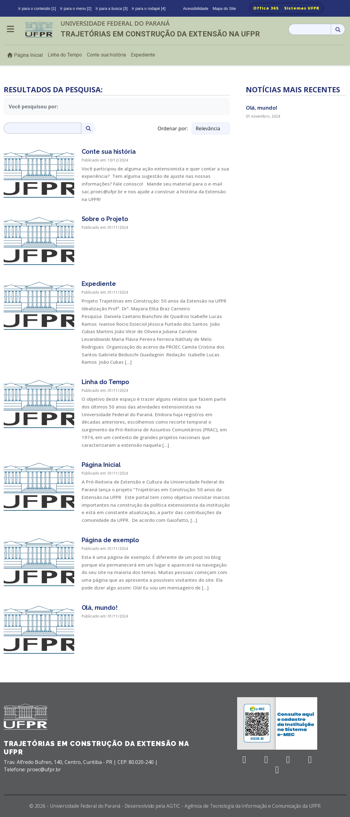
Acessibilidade (195, 8)
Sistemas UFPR (301, 8)
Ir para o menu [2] (76, 8)
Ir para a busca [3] (111, 8)
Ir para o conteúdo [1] (37, 8)
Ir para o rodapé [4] (148, 8)
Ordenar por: (173, 128)
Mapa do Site (224, 8)
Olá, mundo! (261, 108)
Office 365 (266, 8)
